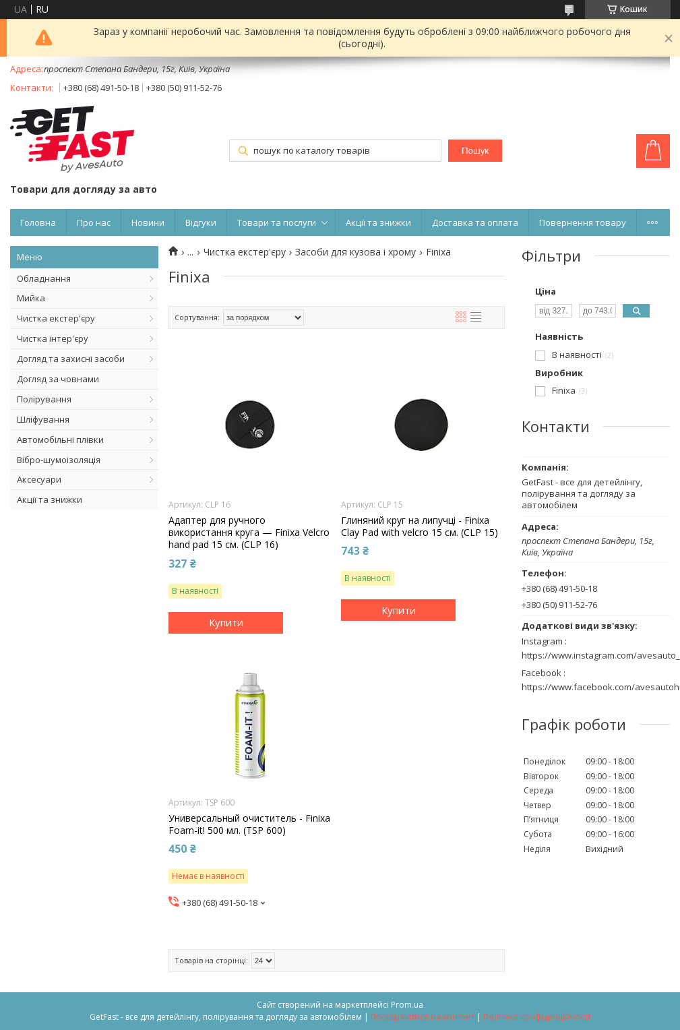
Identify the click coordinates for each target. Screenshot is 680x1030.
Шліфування (43, 419)
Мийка (31, 298)
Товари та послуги (276, 222)
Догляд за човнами (58, 379)
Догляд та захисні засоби (71, 359)
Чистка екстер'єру (56, 318)
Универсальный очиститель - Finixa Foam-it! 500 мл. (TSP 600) (249, 824)
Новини (147, 222)
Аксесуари (39, 479)
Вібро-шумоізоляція (58, 460)
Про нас (94, 222)
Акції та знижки (378, 222)
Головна (38, 222)
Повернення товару (582, 222)
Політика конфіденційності (536, 1017)
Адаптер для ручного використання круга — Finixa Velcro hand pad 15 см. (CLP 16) (249, 532)
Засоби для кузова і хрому (355, 252)
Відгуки (200, 222)
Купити (226, 622)
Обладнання (44, 278)
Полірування (44, 399)
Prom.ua (407, 1004)
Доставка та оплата (475, 222)
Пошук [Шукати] (475, 151)
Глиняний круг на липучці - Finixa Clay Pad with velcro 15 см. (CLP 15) (419, 526)
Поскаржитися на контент (422, 1017)
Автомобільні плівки (60, 439)
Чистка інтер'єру (52, 338)
